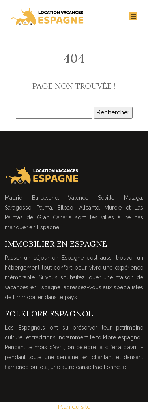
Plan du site (74, 406)
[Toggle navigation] (133, 16)
